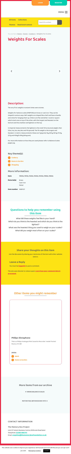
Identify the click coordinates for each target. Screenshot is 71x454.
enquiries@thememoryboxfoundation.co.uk (29, 435)
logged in (22, 265)
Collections (22, 19)
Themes (12, 24)
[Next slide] (60, 71)
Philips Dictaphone (20, 338)
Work (15, 356)
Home (19, 33)
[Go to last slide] (12, 71)
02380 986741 (21, 432)
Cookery (32, 33)
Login (40, 2)
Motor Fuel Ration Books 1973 (34, 401)
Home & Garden (19, 360)
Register (58, 2)
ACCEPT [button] (46, 451)
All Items (12, 19)
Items (25, 33)
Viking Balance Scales (35, 391)
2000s (13, 352)
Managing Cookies (34, 451)
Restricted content (25, 24)
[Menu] (62, 12)
